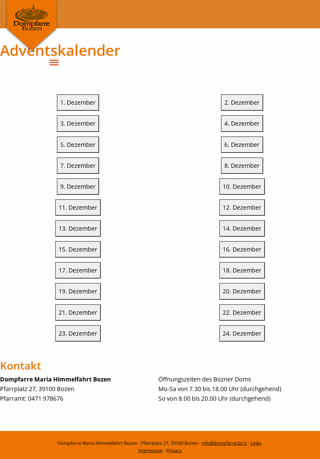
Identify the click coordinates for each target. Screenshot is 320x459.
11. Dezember (78, 207)
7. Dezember (78, 165)
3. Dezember (78, 123)
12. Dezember (242, 207)
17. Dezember (78, 270)
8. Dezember (242, 165)
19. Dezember (78, 291)
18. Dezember (242, 270)
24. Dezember (242, 333)
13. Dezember (78, 228)
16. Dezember (242, 249)
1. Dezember (78, 102)
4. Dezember (242, 123)
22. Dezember (242, 312)
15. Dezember (78, 249)
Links (256, 443)
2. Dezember (242, 102)
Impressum (150, 450)
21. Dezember (78, 312)
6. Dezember (242, 144)
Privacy (174, 450)
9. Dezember (78, 186)
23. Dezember (78, 333)
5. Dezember (78, 144)
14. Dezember (242, 228)
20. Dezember (242, 291)
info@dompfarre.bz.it (224, 443)
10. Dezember (242, 186)
